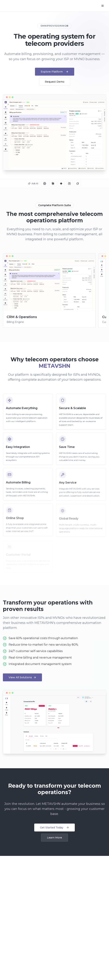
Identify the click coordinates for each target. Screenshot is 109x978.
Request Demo (54, 81)
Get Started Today (54, 827)
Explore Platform (54, 71)
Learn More (54, 837)
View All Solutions (22, 677)
